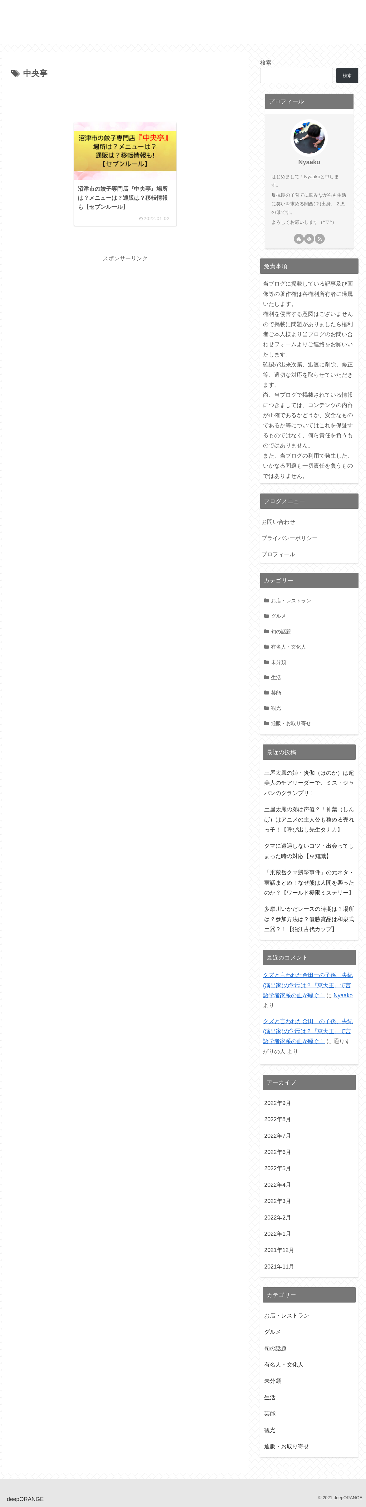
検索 (265, 63)
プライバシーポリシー (289, 538)
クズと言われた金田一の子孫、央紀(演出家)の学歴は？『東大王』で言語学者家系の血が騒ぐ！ (308, 985)
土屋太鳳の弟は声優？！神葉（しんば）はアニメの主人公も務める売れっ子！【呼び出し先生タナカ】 (309, 819)
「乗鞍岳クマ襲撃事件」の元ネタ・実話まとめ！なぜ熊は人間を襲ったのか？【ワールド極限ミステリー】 (309, 882)
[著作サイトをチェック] (299, 239)
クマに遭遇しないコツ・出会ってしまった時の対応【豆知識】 (309, 851)
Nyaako (309, 162)
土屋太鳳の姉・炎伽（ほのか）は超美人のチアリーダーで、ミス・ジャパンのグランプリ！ (309, 783)
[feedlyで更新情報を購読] (309, 239)
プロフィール (278, 554)
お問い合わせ (278, 522)
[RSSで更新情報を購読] (320, 239)
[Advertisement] (125, 98)
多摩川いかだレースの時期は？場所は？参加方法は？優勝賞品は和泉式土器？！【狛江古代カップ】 (309, 919)
